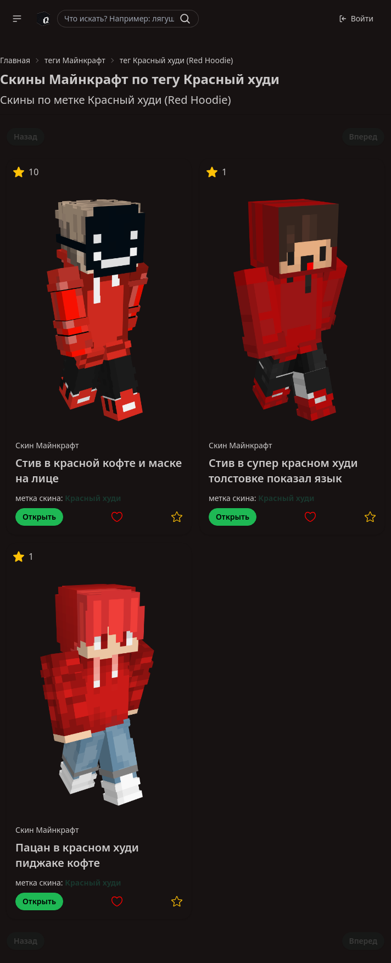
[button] (17, 18)
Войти (356, 18)
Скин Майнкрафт (47, 445)
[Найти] (185, 18)
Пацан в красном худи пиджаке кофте (77, 855)
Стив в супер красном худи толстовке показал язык (283, 470)
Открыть (39, 516)
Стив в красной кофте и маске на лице (98, 470)
